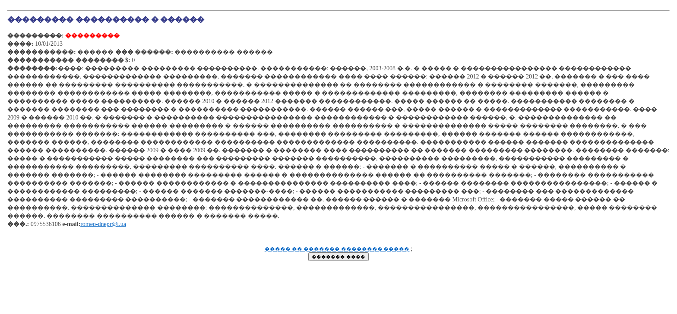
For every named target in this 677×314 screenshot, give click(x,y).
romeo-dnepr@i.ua (103, 224)
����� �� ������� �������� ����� (337, 249)
